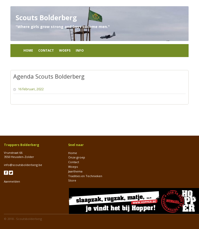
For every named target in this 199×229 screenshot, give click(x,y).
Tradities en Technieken (85, 176)
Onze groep (76, 157)
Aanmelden (12, 181)
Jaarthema (75, 171)
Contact (46, 50)
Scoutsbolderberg (29, 219)
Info (80, 50)
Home (28, 50)
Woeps (64, 50)
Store (72, 180)
